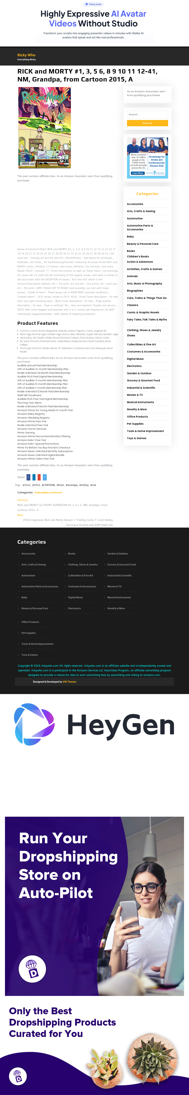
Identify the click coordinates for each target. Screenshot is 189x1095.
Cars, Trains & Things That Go (147, 298)
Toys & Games (136, 438)
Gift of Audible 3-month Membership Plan (42, 380)
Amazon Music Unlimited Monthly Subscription (45, 451)
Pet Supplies (135, 424)
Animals (132, 276)
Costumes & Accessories (143, 351)
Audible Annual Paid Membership (37, 365)
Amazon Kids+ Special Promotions (38, 443)
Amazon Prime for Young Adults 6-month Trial (45, 410)
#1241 (27, 485)
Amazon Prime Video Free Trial (35, 458)
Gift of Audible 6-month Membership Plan (42, 384)
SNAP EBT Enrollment (29, 395)
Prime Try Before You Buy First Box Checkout (43, 447)
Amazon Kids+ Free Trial (31, 440)
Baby (130, 236)
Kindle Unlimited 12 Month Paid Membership (43, 391)
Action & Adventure (140, 262)
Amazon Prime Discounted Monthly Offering (43, 436)
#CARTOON (48, 485)
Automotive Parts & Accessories (140, 227)
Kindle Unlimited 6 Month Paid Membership (43, 406)
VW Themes (69, 681)
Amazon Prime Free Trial (31, 421)
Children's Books (138, 256)
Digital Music (135, 359)
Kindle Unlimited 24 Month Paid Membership (43, 373)
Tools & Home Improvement (145, 431)
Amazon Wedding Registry (33, 417)
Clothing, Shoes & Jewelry (144, 330)
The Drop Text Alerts (29, 402)
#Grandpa (72, 485)
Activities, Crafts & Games (144, 269)
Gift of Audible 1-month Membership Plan (42, 388)
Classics (132, 305)
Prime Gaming (26, 432)
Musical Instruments (140, 402)
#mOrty (84, 485)
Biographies (135, 290)
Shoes (131, 335)
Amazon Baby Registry (31, 414)
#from (60, 485)
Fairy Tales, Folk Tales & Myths (147, 319)
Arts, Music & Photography (144, 283)
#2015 (36, 485)
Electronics (134, 366)
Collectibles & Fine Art (48, 492)
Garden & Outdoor (139, 373)
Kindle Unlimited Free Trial (32, 425)
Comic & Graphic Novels (143, 312)
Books (131, 251)
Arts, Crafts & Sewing (141, 211)
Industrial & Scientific (141, 388)
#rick (93, 485)
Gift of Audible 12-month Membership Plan (42, 369)
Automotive (135, 218)
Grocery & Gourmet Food (143, 380)
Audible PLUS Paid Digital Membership (40, 376)
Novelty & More (137, 409)
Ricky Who (26, 55)
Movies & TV (135, 395)
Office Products (137, 416)
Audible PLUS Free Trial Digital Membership (42, 399)
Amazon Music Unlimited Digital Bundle (40, 455)
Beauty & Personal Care (142, 244)
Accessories (135, 204)
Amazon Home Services (32, 428)
